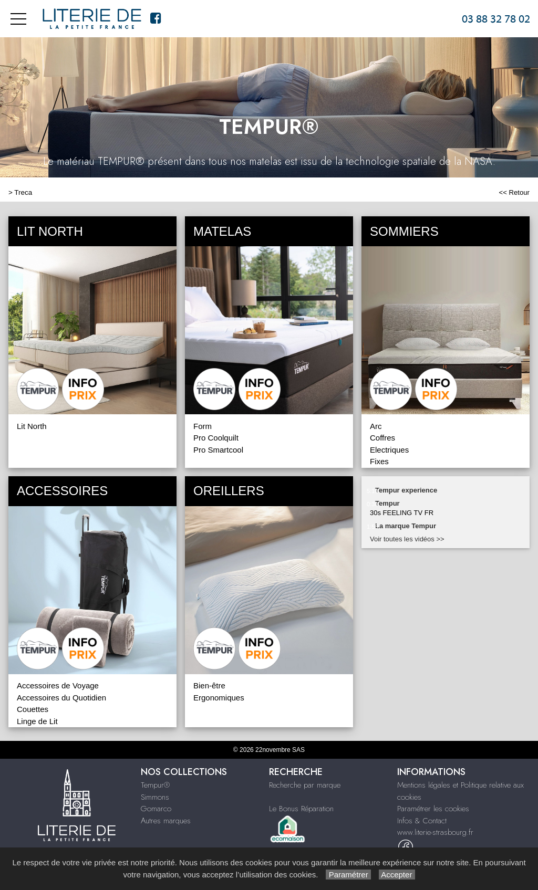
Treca (23, 192)
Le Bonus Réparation (301, 808)
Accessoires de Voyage (58, 685)
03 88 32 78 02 (496, 19)
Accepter (397, 874)
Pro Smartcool (218, 449)
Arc (376, 426)
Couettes (32, 709)
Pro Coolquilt (216, 437)
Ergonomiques (218, 697)
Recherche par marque (304, 785)
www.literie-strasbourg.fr (435, 832)
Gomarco (156, 808)
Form (202, 426)
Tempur (387, 503)
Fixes (379, 461)
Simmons (155, 797)
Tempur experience (406, 490)
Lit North (32, 426)
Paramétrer (348, 874)
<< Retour (514, 192)
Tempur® (155, 785)
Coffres (382, 437)
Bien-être (209, 685)
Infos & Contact (422, 820)
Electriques (389, 449)
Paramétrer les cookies (433, 808)
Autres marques (166, 820)
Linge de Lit (37, 721)
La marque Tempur (405, 526)
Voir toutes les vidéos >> (407, 539)
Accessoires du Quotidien (61, 697)
